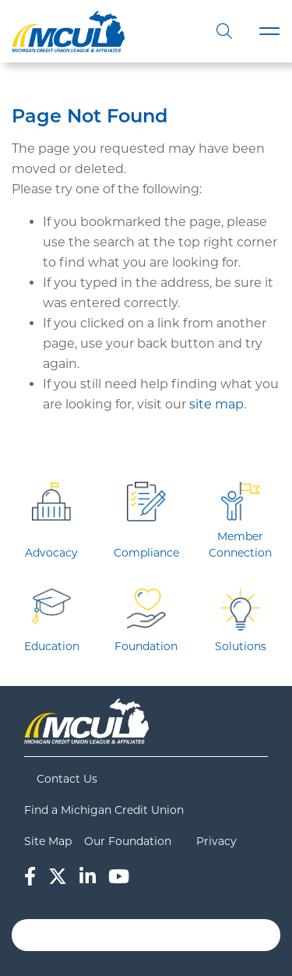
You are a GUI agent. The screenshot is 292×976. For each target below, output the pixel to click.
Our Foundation (127, 841)
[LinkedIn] (87, 876)
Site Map (48, 841)
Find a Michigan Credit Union (104, 810)
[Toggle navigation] (269, 31)
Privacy (216, 841)
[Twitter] (57, 876)
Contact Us (67, 779)
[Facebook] (30, 876)
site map (216, 404)
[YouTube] (118, 876)
